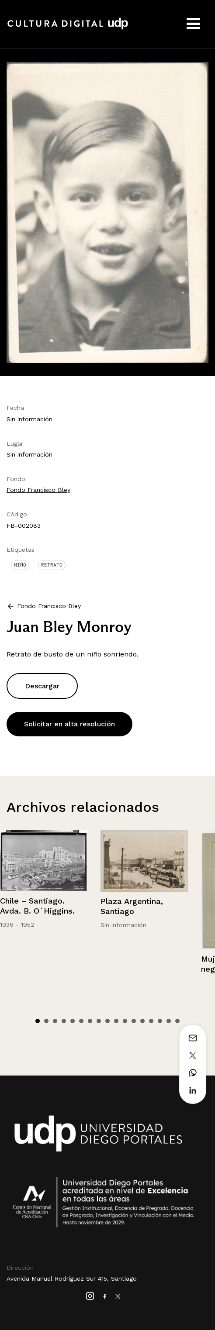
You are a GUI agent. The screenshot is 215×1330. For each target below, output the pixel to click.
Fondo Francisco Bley (38, 489)
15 (160, 1021)
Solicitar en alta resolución (69, 724)
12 (134, 1021)
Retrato (51, 565)
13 (142, 1021)
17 (177, 1021)
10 (116, 1021)
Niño (20, 565)
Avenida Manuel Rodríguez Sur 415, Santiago (72, 1278)
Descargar (42, 686)
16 (168, 1021)
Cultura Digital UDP (68, 28)
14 (151, 1021)
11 (125, 1021)
